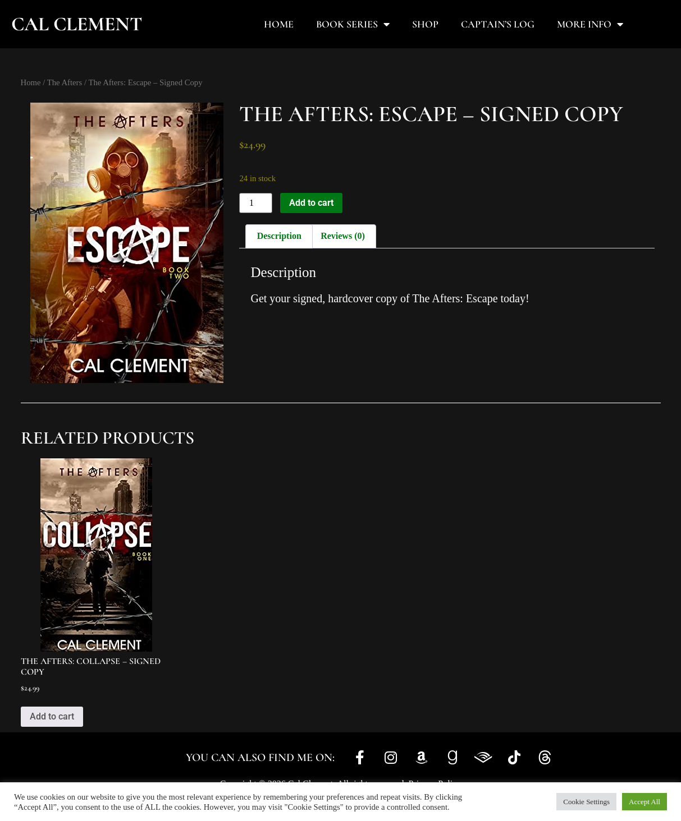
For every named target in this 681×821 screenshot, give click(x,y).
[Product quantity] (255, 203)
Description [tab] (279, 236)
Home (279, 24)
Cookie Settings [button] (586, 801)
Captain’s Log (497, 24)
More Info (590, 24)
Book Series (353, 24)
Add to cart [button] (52, 716)
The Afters (65, 82)
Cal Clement (77, 24)
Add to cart (311, 202)
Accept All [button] (644, 801)
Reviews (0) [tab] (343, 236)
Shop (425, 24)
